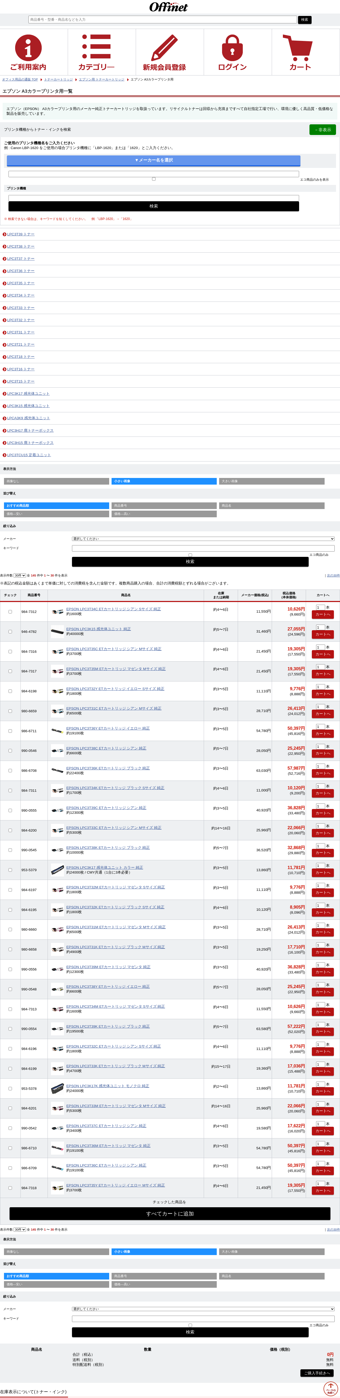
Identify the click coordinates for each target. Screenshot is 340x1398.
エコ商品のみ (319, 554)
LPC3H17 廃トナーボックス (30, 431)
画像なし (13, 481)
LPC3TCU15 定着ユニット (29, 455)
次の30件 (333, 575)
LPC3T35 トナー (21, 283)
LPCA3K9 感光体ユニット (28, 418)
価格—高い (122, 513)
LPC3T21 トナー (21, 344)
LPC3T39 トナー (21, 234)
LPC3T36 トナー (21, 271)
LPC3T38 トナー (21, 246)
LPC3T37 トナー (21, 259)
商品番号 (120, 505)
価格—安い (15, 513)
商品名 (226, 505)
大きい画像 (230, 481)
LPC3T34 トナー (21, 295)
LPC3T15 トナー (21, 381)
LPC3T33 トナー (21, 308)
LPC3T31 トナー (21, 332)
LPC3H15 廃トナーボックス (30, 443)
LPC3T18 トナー (21, 357)
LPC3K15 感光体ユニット (28, 406)
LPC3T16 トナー (21, 369)
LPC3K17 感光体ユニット (28, 394)
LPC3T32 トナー (21, 320)
